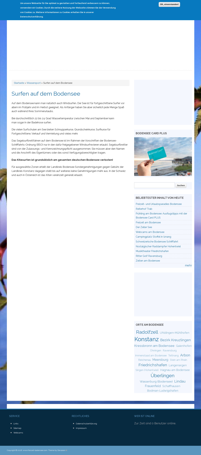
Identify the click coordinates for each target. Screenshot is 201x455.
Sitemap (17, 428)
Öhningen (155, 350)
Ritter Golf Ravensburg (149, 255)
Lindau (180, 381)
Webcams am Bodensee (150, 232)
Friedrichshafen (153, 364)
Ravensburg (170, 350)
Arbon (185, 355)
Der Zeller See (144, 227)
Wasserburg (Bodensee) (156, 381)
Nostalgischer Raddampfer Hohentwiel (158, 246)
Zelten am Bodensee (148, 260)
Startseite (19, 83)
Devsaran (62, 450)
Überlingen (162, 375)
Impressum (81, 428)
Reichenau (144, 359)
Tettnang (173, 355)
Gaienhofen (184, 345)
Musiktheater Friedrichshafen (152, 251)
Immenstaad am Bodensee (151, 355)
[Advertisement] (100, 47)
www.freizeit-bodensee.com (35, 450)
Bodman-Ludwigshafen (162, 390)
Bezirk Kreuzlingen (175, 340)
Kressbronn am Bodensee (154, 346)
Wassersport (34, 83)
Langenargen (178, 365)
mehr (188, 265)
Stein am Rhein (178, 359)
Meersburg (160, 360)
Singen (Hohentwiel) (147, 370)
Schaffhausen (171, 386)
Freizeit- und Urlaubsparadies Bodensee (159, 204)
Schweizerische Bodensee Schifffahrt (157, 241)
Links (15, 423)
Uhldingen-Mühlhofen (174, 332)
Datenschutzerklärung (86, 423)
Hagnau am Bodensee (175, 370)
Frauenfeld (153, 386)
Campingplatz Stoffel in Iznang (153, 236)
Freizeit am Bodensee (148, 222)
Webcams (18, 433)
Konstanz (146, 339)
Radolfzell (147, 332)
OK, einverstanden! (169, 4)
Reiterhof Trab (144, 208)
